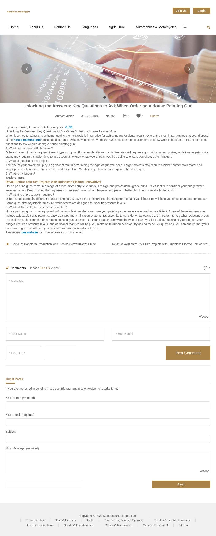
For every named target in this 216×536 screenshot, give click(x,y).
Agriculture (117, 27)
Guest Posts (14, 379)
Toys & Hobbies (65, 520)
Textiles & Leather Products (172, 520)
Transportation (35, 520)
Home (14, 27)
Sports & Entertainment (79, 525)
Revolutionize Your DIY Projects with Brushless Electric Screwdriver (164, 244)
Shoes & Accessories (119, 525)
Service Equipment (155, 525)
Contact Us (62, 27)
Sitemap (184, 525)
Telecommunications (40, 525)
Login (202, 10)
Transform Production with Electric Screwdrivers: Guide (60, 244)
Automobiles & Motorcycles (156, 27)
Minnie (70, 116)
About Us (36, 27)
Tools (89, 520)
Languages (89, 27)
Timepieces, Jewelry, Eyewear (124, 520)
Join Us (181, 10)
